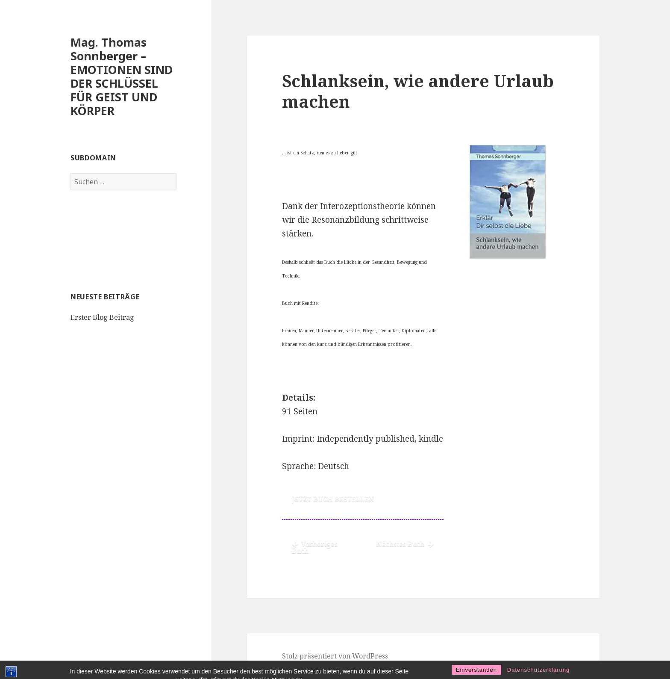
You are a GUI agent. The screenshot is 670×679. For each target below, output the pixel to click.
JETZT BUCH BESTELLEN (333, 499)
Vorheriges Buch (315, 547)
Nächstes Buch (405, 544)
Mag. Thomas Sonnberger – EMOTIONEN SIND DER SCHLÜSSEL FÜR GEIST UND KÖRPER (122, 76)
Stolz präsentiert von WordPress (335, 656)
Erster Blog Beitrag (102, 317)
